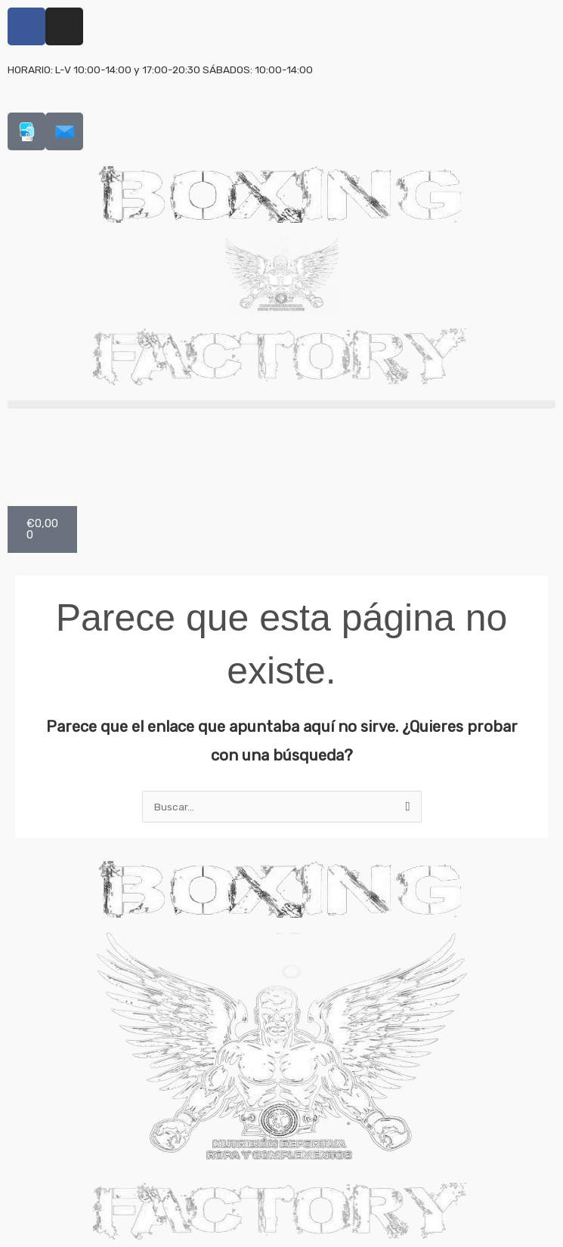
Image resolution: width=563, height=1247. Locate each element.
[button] (281, 404)
